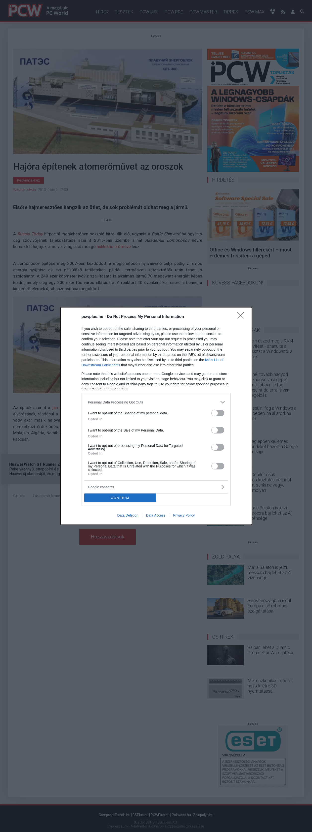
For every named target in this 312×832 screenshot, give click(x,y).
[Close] (242, 317)
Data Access (155, 515)
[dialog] (156, 416)
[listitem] (156, 402)
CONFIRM (120, 498)
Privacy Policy (184, 515)
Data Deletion (127, 515)
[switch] (217, 413)
